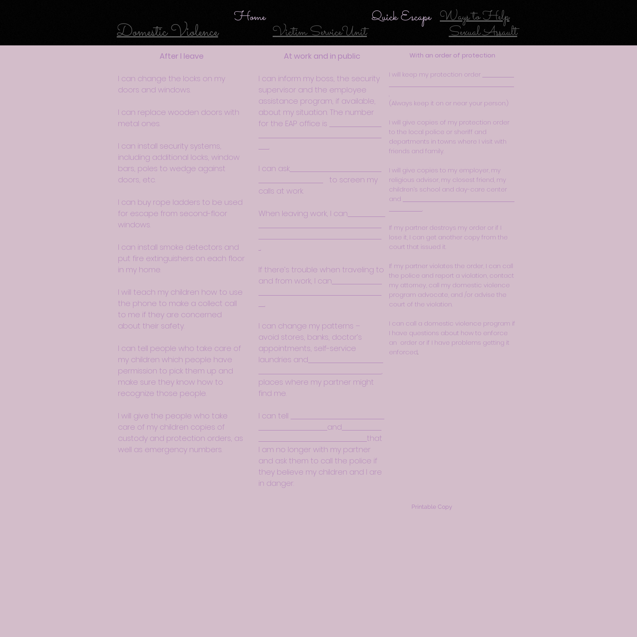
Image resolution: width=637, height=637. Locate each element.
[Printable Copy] (431, 507)
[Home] (249, 17)
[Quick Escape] (401, 17)
